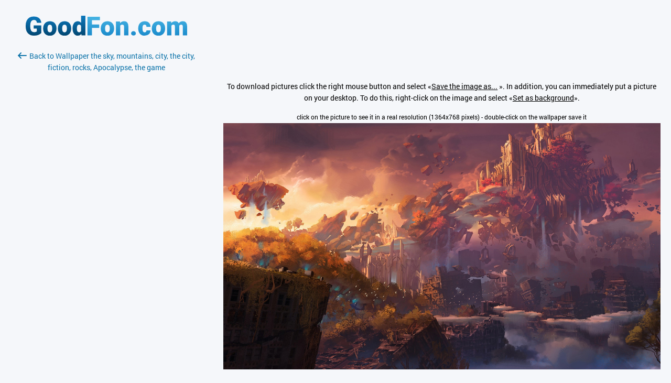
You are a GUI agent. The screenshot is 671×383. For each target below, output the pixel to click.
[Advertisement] (106, 197)
